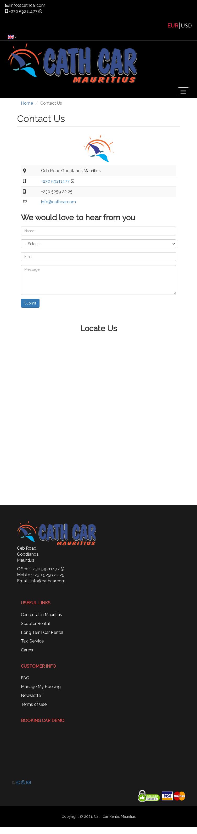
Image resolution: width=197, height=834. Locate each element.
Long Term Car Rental (42, 632)
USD (186, 25)
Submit (30, 303)
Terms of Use (34, 704)
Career (27, 649)
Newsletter (31, 695)
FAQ (25, 677)
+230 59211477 (22, 11)
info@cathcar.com (27, 5)
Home (27, 103)
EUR (172, 25)
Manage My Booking (41, 686)
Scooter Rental (35, 623)
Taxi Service (32, 641)
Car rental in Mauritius (41, 614)
